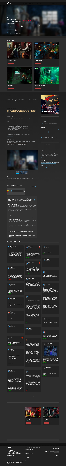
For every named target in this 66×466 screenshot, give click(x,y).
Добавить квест (27, 458)
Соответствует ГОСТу (51, 165)
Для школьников (56, 162)
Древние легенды (43, 167)
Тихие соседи (10, 85)
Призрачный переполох (12, 60)
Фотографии (23, 37)
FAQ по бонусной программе (29, 454)
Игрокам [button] (44, 3)
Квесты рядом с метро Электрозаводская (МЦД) (14, 420)
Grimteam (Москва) (12, 23)
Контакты (13, 37)
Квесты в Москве (10, 406)
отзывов (42, 123)
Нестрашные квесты (11, 410)
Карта (48, 3)
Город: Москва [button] (52, 3)
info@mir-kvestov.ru (16, 201)
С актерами (47, 162)
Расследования (55, 167)
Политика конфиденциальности (29, 452)
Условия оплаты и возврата (29, 453)
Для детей (51, 162)
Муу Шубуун (46, 419)
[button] (36, 151)
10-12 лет (42, 165)
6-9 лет (46, 165)
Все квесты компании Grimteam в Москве (14, 408)
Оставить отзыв (32, 186)
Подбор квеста (25, 3)
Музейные (42, 162)
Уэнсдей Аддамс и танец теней (40, 85)
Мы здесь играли (10, 30)
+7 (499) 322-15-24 (56, 0)
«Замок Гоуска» (27, 118)
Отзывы (18, 37)
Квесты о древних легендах (12, 412)
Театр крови (28, 419)
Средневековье (49, 167)
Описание (8, 37)
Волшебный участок (38, 60)
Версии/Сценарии (30, 37)
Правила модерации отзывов (29, 449)
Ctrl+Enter (29, 448)
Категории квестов (27, 457)
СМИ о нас (26, 456)
